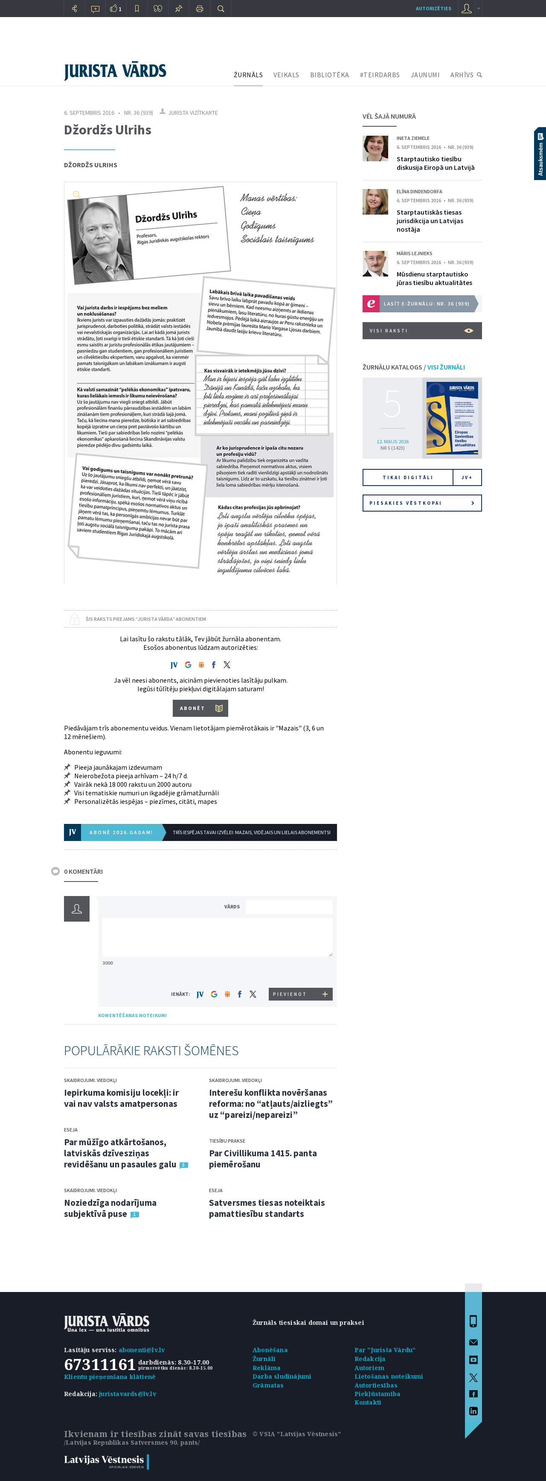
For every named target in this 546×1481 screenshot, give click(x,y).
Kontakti (368, 1402)
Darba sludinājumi (282, 1376)
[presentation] (290, 972)
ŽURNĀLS (248, 74)
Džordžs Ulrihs (90, 164)
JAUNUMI (425, 74)
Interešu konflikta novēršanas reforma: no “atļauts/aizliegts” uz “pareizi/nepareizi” (271, 1103)
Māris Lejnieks (415, 253)
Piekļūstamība (377, 1394)
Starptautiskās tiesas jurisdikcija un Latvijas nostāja (430, 220)
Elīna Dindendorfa (419, 191)
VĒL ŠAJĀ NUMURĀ (389, 116)
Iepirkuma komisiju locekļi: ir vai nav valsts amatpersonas (121, 1098)
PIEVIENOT (290, 994)
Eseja (71, 1129)
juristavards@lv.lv (127, 1394)
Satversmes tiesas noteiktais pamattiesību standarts (267, 1208)
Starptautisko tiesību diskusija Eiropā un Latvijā (436, 163)
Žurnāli (264, 1359)
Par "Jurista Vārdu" (385, 1350)
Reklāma (267, 1368)
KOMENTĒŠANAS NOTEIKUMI (132, 1015)
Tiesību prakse (227, 1141)
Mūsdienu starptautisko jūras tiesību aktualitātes (434, 278)
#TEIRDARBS (380, 74)
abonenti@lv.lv (142, 1350)
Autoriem (369, 1368)
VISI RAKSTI (421, 331)
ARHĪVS (461, 74)
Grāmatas (268, 1385)
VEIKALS (286, 74)
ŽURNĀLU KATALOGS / (414, 367)
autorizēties (433, 8)
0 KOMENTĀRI (83, 871)
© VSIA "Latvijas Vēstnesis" (297, 1434)
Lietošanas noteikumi (389, 1376)
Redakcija (370, 1359)
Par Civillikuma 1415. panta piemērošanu (263, 1158)
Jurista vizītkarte (193, 112)
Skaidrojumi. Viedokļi (90, 1080)
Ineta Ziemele (413, 138)
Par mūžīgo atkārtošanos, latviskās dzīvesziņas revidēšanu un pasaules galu (120, 1153)
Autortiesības (376, 1385)
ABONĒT (192, 708)
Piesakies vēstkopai (421, 503)
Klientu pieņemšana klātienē (110, 1377)
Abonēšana (270, 1350)
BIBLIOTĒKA (329, 74)
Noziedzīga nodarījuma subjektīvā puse (110, 1208)
